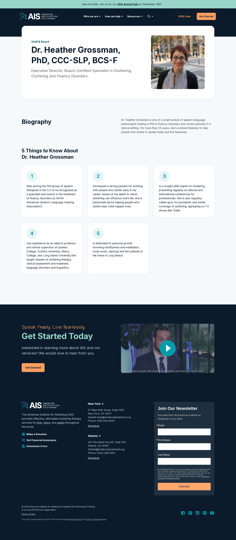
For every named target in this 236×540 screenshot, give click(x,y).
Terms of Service (93, 519)
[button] (92, 16)
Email (161, 425)
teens (46, 422)
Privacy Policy (29, 514)
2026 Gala (184, 16)
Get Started (206, 16)
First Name (164, 440)
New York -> (96, 403)
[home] (39, 16)
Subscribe (184, 486)
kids (39, 422)
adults (61, 422)
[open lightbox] (167, 348)
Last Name (164, 455)
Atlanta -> (94, 435)
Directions (93, 425)
